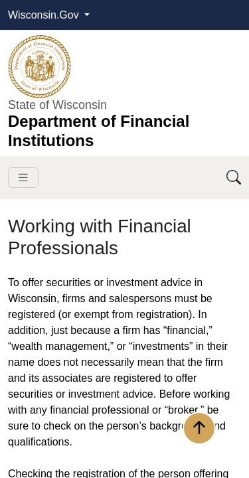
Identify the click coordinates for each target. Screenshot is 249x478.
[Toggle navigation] (23, 177)
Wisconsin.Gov (45, 15)
